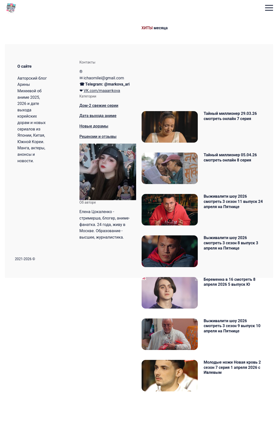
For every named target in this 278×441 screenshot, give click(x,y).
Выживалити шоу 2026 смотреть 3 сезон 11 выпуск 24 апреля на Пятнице (234, 212)
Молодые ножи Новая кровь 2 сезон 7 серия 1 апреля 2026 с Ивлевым (235, 401)
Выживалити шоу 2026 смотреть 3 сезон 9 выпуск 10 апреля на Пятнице (235, 354)
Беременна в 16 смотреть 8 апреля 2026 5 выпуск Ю (233, 305)
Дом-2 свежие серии (99, 105)
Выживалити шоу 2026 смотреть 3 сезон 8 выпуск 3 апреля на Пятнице (234, 260)
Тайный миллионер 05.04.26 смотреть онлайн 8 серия (233, 163)
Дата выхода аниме (98, 115)
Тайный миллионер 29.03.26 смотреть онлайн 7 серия (233, 116)
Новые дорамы (93, 126)
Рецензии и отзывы (98, 136)
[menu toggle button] (269, 8)
